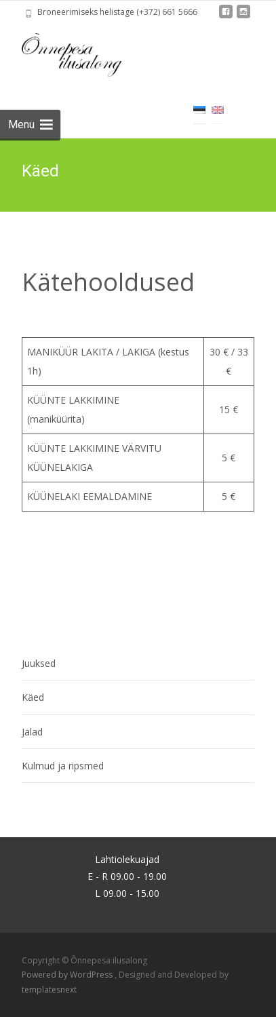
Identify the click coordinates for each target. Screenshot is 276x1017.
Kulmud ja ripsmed (63, 765)
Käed (33, 697)
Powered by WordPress (68, 974)
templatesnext (49, 989)
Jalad (32, 731)
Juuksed (39, 663)
